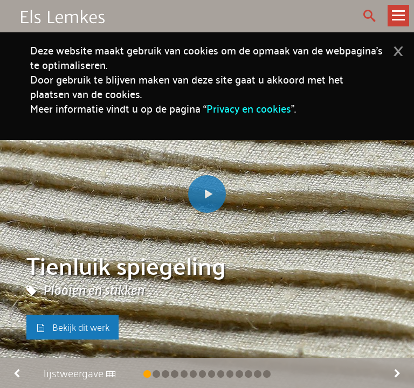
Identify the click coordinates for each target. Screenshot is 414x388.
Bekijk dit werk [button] (72, 326)
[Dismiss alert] (398, 47)
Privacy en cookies (248, 108)
